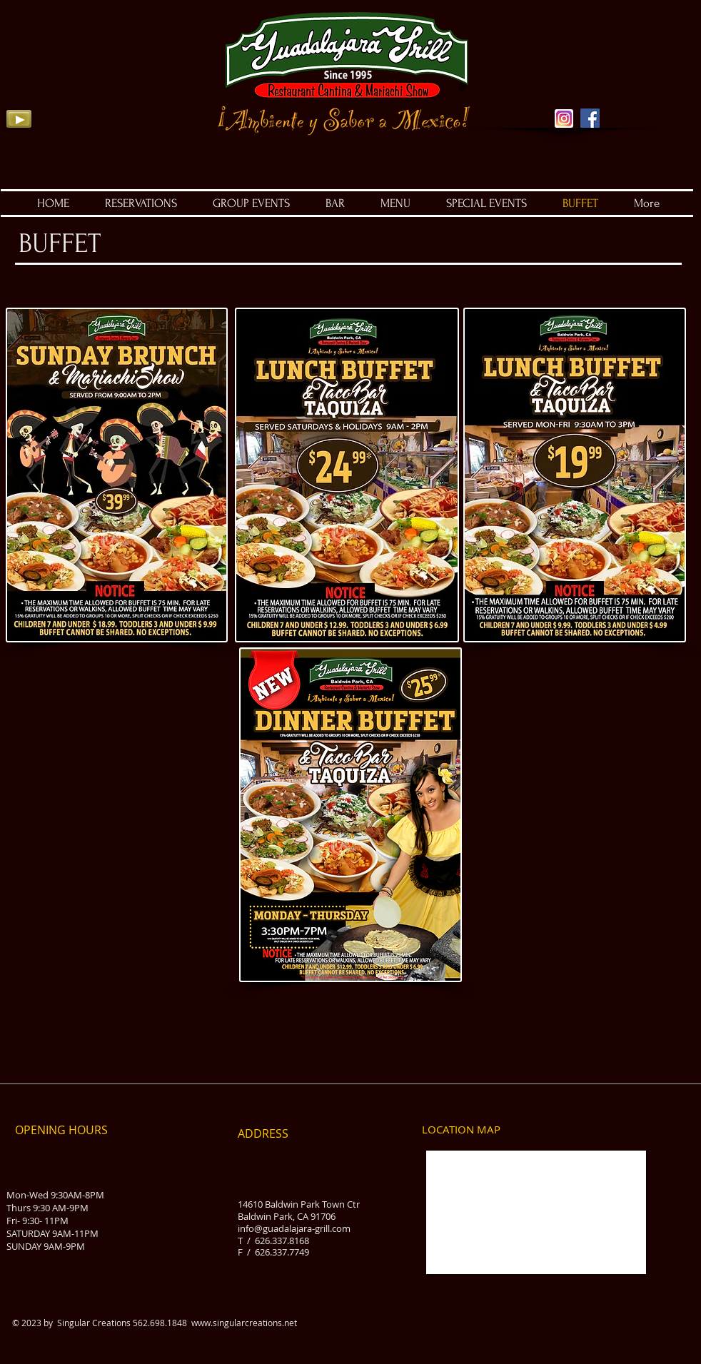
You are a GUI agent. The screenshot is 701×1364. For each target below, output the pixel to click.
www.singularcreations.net (244, 1322)
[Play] (18, 119)
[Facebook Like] (650, 93)
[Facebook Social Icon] (590, 118)
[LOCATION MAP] (461, 1129)
